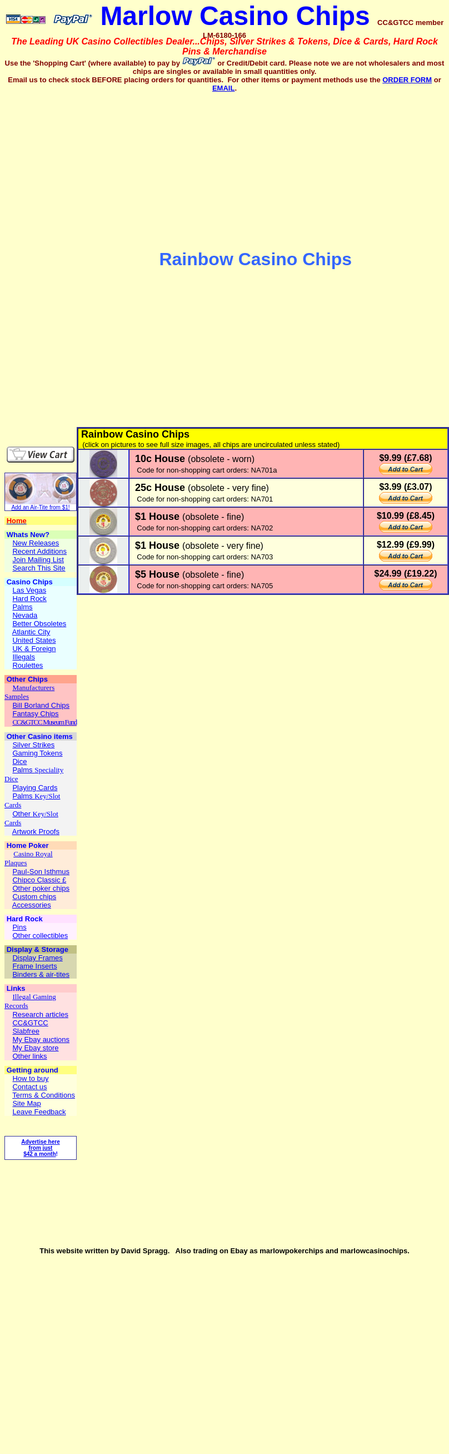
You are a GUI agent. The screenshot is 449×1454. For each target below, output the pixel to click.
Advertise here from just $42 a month (40, 1148)
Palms (23, 770)
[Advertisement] (70, 259)
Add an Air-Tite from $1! (40, 507)
